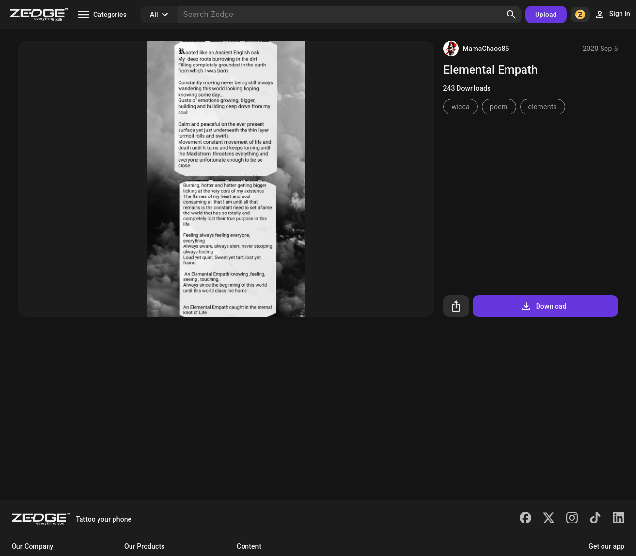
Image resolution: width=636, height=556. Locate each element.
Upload (546, 14)
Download (544, 306)
